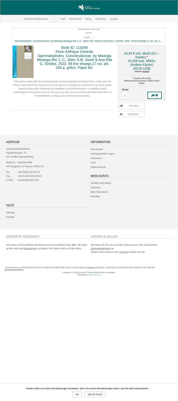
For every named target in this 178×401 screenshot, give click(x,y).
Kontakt (10, 217)
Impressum (96, 158)
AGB (93, 162)
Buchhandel (97, 149)
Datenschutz (30, 248)
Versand (145, 71)
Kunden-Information (101, 183)
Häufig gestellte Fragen (103, 153)
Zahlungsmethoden (101, 248)
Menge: (125, 89)
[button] (36, 19)
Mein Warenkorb (12, 18)
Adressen (96, 187)
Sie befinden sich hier (89, 29)
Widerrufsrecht (98, 167)
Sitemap (10, 212)
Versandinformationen (14, 270)
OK (77, 394)
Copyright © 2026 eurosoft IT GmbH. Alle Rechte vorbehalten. (89, 272)
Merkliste (95, 196)
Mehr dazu (95, 394)
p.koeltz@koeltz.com (28, 180)
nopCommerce (94, 275)
